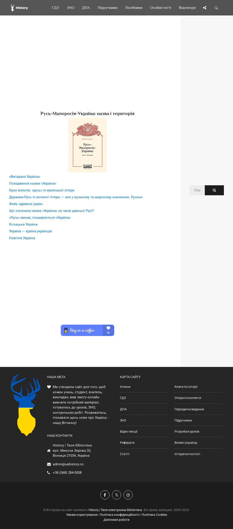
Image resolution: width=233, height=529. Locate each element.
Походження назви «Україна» (32, 183)
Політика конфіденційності (119, 514)
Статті (124, 454)
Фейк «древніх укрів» (26, 204)
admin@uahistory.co (68, 464)
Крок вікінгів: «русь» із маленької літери (41, 190)
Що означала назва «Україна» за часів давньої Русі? (51, 211)
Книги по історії (186, 387)
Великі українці (186, 442)
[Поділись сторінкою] (205, 7)
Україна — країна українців (30, 231)
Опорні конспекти (188, 398)
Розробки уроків (187, 431)
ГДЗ (123, 398)
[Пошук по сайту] (216, 7)
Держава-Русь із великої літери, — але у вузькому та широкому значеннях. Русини (75, 197)
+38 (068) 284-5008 (67, 473)
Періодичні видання (189, 409)
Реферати (127, 442)
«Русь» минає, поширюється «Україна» (40, 218)
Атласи (125, 387)
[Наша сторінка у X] (116, 494)
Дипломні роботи (116, 519)
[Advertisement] (87, 70)
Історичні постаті (187, 454)
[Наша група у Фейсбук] (104, 494)
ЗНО (123, 420)
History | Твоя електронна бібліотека (115, 510)
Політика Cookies (154, 514)
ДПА (123, 409)
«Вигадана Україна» (24, 177)
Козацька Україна (23, 224)
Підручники (183, 420)
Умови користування (82, 514)
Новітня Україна (22, 238)
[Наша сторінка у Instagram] (128, 494)
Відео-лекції (128, 431)
